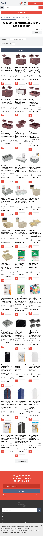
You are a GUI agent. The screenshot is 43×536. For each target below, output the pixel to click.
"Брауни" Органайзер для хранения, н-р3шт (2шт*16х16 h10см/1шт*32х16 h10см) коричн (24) (34, 135)
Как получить (5, 520)
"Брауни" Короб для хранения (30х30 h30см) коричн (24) (7, 69)
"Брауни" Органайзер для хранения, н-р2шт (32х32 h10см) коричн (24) (21, 134)
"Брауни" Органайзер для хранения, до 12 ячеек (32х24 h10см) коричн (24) (34, 102)
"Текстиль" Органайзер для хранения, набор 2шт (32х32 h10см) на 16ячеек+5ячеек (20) (35, 233)
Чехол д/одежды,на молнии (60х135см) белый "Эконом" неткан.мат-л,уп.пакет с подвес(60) (34, 405)
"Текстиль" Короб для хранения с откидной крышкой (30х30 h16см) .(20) (7, 233)
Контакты (20, 514)
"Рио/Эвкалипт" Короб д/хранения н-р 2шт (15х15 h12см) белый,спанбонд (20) (21, 200)
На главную (37, 32)
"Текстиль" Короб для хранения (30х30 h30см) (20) (35, 200)
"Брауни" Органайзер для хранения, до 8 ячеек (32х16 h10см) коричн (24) (7, 134)
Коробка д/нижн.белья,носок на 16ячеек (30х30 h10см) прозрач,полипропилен (35, 299)
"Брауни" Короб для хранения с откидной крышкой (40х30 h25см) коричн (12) (35, 70)
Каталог (21, 12)
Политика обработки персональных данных (29, 523)
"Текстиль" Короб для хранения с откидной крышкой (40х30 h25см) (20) (21, 233)
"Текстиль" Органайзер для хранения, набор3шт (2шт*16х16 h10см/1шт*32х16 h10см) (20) (7, 266)
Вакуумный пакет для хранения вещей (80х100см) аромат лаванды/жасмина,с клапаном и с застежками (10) (21, 300)
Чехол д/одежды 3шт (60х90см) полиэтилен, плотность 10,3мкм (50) (21, 367)
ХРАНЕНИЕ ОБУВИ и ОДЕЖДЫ (8, 19)
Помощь (20, 517)
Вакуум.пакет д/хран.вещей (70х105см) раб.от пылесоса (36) (34, 265)
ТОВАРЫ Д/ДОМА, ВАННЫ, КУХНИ (20, 17)
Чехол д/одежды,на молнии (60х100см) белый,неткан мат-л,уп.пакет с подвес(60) (34, 367)
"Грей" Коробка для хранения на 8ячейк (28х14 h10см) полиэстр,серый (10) (7, 168)
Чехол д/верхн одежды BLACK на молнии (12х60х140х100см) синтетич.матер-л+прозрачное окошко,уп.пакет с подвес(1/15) (6, 370)
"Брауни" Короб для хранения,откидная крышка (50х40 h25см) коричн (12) (7, 102)
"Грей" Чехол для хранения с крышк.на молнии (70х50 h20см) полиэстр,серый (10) (7, 201)
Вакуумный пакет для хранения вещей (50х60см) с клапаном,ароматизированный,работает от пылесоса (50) (7, 299)
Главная (3, 17)
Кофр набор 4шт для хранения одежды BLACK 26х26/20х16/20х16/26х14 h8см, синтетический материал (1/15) (35, 334)
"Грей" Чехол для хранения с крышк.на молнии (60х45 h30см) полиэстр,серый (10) (35, 168)
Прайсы (4, 517)
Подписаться (21, 491)
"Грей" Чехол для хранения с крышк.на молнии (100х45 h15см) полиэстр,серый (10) (21, 168)
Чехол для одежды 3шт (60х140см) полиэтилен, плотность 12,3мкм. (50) (34, 438)
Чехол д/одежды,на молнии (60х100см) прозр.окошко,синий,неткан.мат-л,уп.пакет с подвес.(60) (21, 404)
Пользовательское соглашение (26, 520)
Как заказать (5, 523)
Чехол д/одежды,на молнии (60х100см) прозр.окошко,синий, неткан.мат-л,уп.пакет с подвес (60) (7, 405)
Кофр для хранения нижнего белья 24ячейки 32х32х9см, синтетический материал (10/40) (7, 333)
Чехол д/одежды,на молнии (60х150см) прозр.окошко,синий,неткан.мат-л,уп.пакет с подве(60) (7, 438)
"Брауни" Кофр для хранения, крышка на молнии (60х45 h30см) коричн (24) (20, 102)
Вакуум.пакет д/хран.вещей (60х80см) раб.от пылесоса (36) (19, 265)
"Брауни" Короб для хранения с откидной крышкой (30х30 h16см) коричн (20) (21, 70)
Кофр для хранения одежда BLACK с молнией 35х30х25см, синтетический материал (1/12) (20, 334)
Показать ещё (21, 461)
